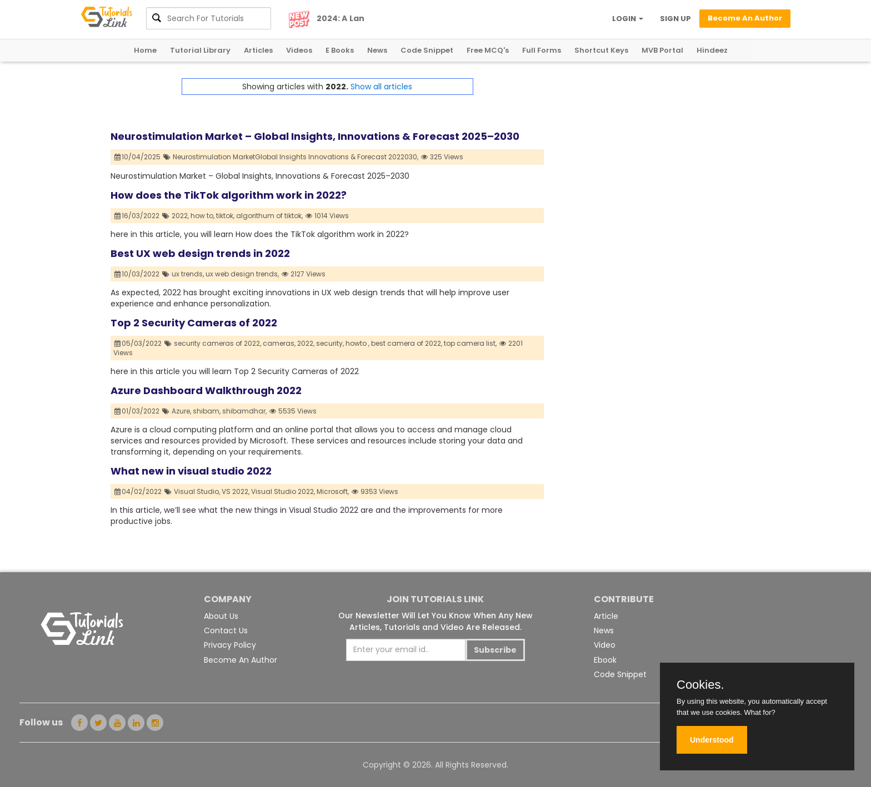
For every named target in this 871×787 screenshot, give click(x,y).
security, (330, 343)
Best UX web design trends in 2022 (200, 253)
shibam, (207, 411)
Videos (299, 50)
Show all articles (381, 86)
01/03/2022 (137, 411)
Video (604, 644)
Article (606, 616)
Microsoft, (333, 491)
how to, (202, 215)
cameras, (279, 343)
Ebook (605, 659)
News (377, 50)
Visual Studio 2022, (283, 491)
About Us (221, 616)
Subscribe (495, 649)
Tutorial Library (200, 50)
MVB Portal (662, 50)
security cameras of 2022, (217, 343)
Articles (258, 50)
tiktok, (225, 215)
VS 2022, (235, 491)
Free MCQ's (488, 50)
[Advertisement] (652, 156)
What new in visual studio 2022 (191, 471)
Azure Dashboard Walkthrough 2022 (206, 390)
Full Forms (541, 50)
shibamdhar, (244, 411)
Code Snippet (427, 50)
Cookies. (700, 684)
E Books (340, 50)
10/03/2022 (137, 274)
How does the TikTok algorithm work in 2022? (229, 195)
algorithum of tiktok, (269, 215)
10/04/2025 (137, 157)
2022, (180, 215)
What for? (759, 712)
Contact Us (226, 630)
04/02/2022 (138, 491)
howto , (357, 343)
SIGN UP (675, 18)
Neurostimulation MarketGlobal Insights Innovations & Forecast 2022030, (295, 157)
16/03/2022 (137, 215)
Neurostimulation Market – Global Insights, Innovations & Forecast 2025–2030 (315, 136)
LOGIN (627, 18)
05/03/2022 (138, 343)
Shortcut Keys (601, 50)
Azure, (181, 411)
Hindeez (712, 50)
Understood (712, 739)
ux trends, (188, 274)
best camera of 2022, (406, 343)
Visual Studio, (197, 491)
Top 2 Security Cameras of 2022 (194, 323)
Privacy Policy (230, 644)
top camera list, (470, 343)
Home (145, 50)
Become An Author (240, 659)
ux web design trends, (242, 274)
